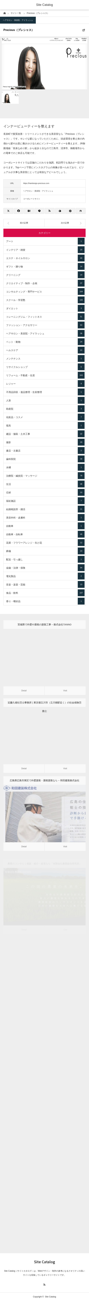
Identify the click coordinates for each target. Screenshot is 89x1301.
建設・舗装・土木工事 (45, 433)
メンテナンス (45, 358)
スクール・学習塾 (45, 299)
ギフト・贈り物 (45, 266)
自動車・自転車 (45, 534)
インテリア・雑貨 (45, 249)
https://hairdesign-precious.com (36, 183)
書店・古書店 (45, 450)
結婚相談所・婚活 (45, 509)
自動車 (45, 525)
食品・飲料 (45, 592)
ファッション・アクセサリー (45, 325)
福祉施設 (45, 500)
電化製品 (45, 576)
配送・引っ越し (45, 559)
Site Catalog (44, 4)
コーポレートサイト (31, 199)
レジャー (45, 383)
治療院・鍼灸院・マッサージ (45, 475)
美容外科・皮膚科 (45, 517)
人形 (45, 400)
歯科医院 (45, 458)
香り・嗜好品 (45, 601)
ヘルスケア (45, 350)
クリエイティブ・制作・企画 (45, 283)
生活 (45, 484)
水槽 (45, 467)
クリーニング (45, 274)
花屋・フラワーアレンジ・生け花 (45, 542)
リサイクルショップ (45, 366)
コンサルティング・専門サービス (45, 291)
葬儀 (45, 551)
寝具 (45, 425)
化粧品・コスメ (45, 417)
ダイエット (45, 308)
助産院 (45, 408)
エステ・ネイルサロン (45, 258)
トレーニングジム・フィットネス (45, 316)
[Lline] (39, 211)
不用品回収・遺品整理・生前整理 (45, 392)
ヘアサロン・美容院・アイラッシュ (18, 20)
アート (45, 241)
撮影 (45, 442)
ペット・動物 (45, 341)
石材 (45, 492)
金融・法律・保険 (45, 567)
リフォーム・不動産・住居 (45, 375)
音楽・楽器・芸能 (45, 584)
